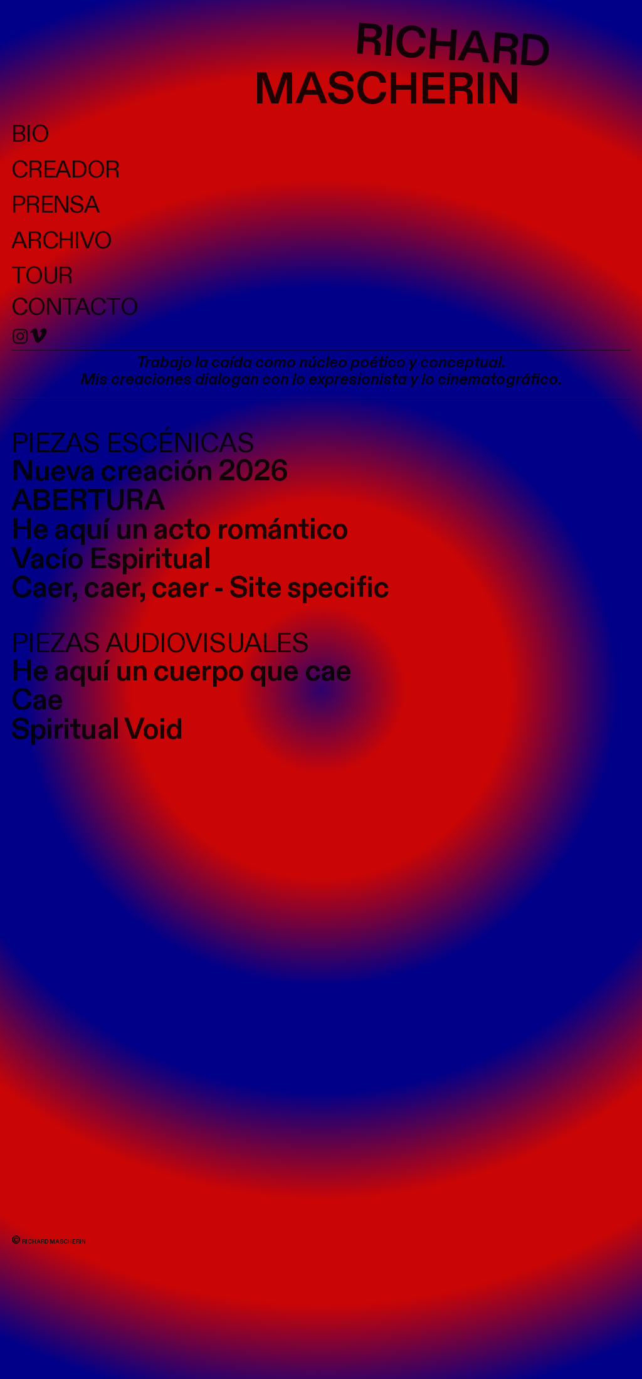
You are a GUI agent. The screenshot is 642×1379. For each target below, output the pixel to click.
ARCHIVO (61, 241)
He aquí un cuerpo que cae (181, 671)
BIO (30, 135)
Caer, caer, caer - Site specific (200, 588)
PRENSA (55, 205)
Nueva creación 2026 (149, 471)
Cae (37, 700)
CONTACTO (74, 308)
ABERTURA (87, 501)
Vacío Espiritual (111, 559)
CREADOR (65, 170)
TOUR (42, 276)
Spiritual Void (97, 730)
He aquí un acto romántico (180, 529)
